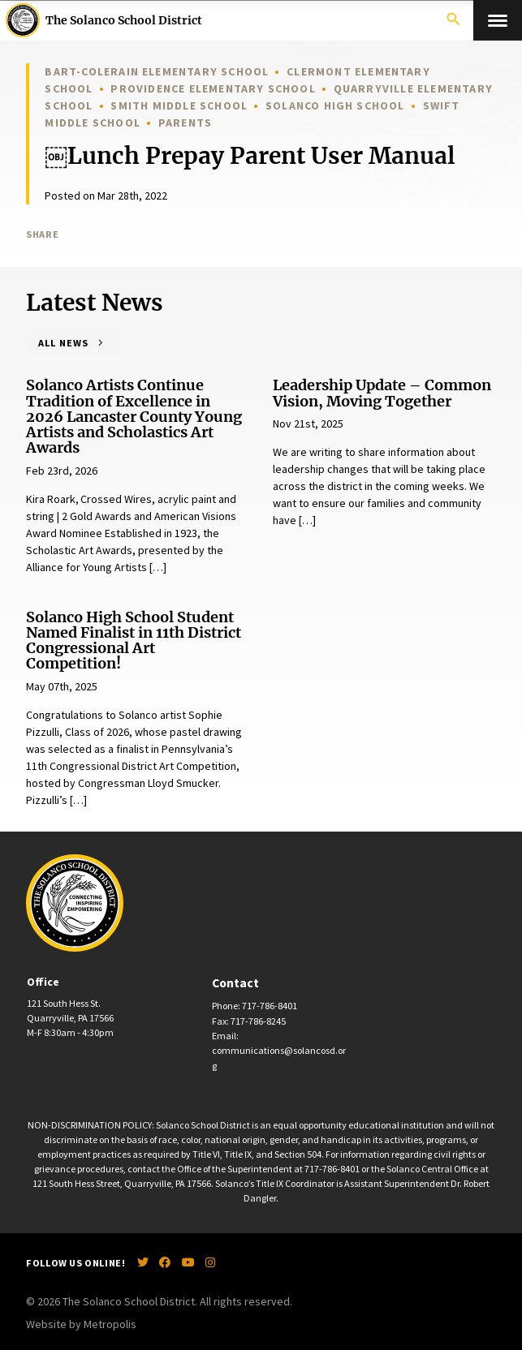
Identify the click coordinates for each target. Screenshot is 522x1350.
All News (63, 343)
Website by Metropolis (81, 1324)
